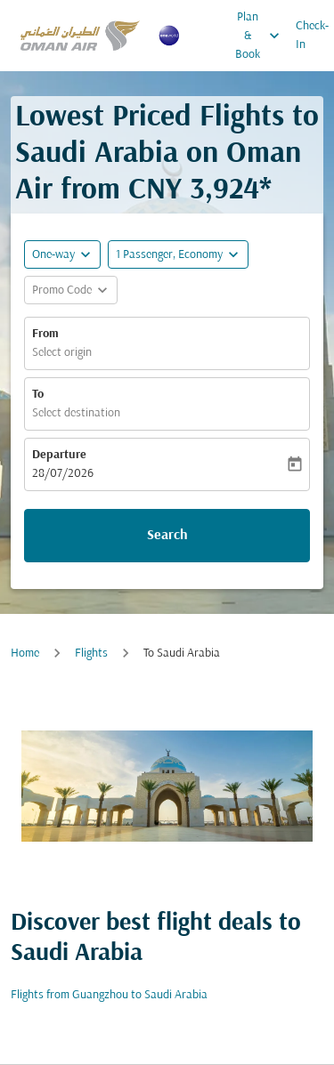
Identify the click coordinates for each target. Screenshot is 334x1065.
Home (25, 653)
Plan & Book (262, 36)
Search (167, 535)
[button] (178, 254)
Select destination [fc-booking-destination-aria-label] (76, 413)
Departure (59, 455)
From (45, 334)
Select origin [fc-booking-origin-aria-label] (62, 352)
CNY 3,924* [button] (200, 190)
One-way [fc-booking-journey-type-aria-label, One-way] (53, 255)
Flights (91, 653)
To (38, 394)
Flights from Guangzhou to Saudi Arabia (109, 995)
